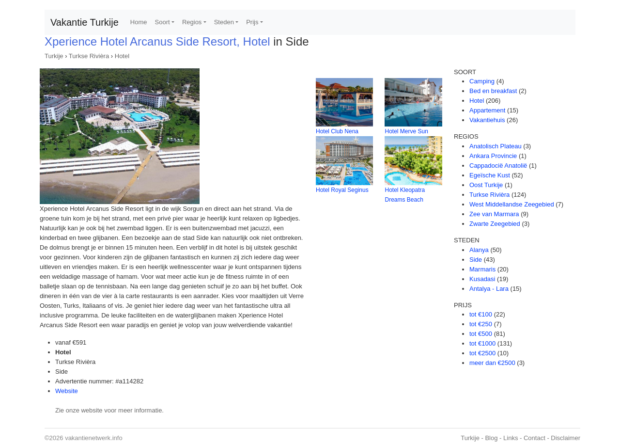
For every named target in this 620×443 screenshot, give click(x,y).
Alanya (479, 249)
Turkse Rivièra (89, 56)
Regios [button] (192, 22)
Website (66, 391)
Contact (534, 438)
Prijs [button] (252, 22)
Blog (491, 438)
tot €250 (480, 324)
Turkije (54, 56)
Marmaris (482, 269)
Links (510, 438)
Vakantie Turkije (84, 22)
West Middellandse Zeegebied (511, 204)
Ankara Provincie (493, 155)
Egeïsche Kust (489, 175)
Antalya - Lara (489, 288)
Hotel (122, 56)
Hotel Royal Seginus (342, 190)
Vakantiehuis (487, 120)
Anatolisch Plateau (495, 146)
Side (475, 259)
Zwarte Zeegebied (494, 223)
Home (138, 22)
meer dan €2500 (492, 362)
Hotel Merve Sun (406, 131)
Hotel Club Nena (337, 131)
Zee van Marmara (494, 214)
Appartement (487, 110)
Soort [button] (162, 22)
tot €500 (480, 333)
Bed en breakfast (493, 91)
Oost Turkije (486, 185)
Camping (482, 81)
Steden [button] (224, 22)
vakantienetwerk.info (94, 438)
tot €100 (480, 314)
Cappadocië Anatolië (498, 165)
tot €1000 (482, 343)
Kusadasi (482, 279)
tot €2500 (482, 353)
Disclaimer (565, 438)
